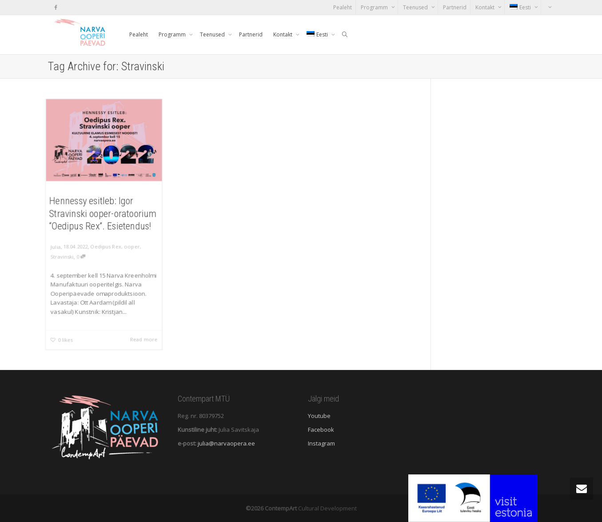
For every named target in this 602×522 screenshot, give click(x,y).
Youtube (319, 416)
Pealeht (342, 7)
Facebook (321, 430)
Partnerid (454, 7)
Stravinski (61, 257)
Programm (375, 7)
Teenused (416, 7)
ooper (132, 247)
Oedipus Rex (105, 247)
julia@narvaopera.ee (226, 443)
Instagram (321, 443)
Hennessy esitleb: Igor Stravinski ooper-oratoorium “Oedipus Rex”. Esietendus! (103, 213)
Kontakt (485, 7)
